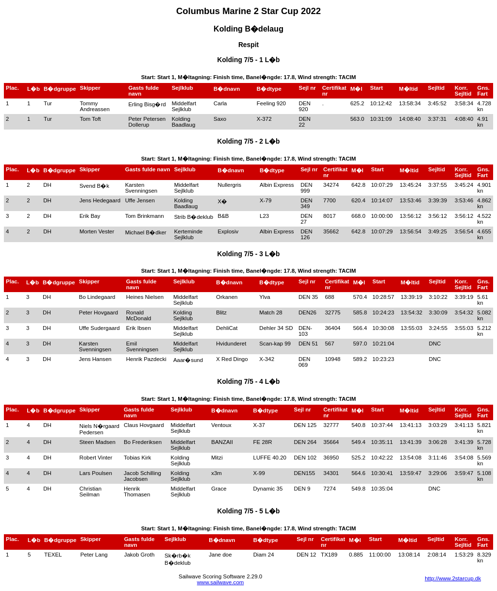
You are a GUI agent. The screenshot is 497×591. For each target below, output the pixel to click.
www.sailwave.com (220, 582)
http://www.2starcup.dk (453, 578)
